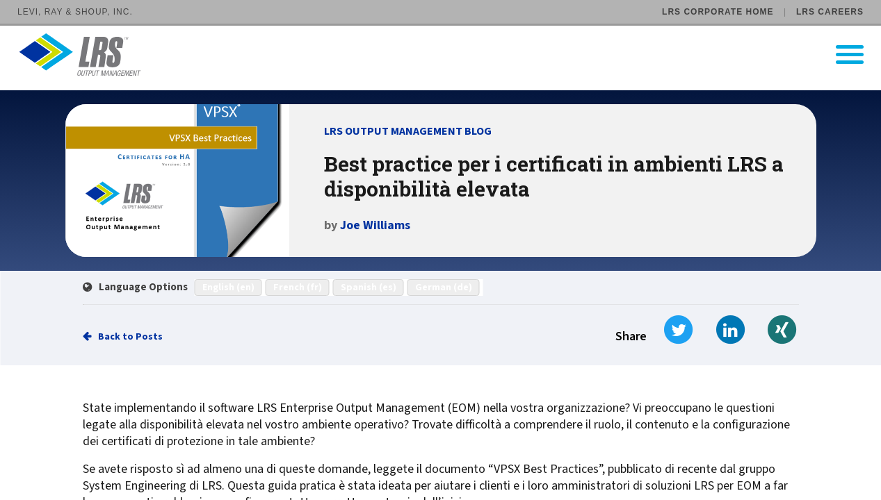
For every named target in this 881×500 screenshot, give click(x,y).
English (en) (228, 287)
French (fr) (297, 287)
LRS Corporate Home (717, 12)
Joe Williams (375, 225)
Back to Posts (130, 337)
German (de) (443, 287)
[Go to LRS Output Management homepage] (449, 54)
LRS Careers (830, 12)
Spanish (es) (368, 287)
